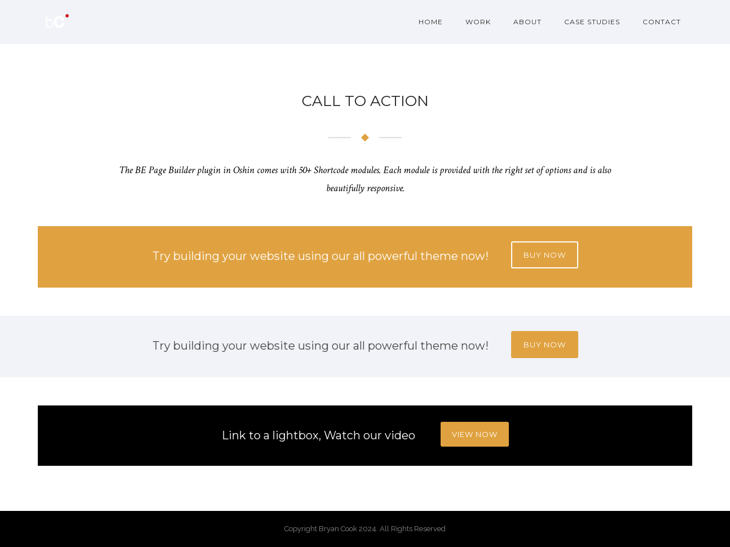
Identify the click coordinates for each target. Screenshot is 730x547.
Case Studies (592, 21)
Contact (662, 21)
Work (478, 21)
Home (431, 21)
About (527, 21)
